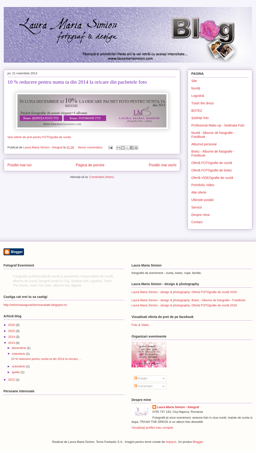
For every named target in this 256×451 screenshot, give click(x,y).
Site (194, 81)
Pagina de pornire (90, 165)
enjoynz (171, 442)
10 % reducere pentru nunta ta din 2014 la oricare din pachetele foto (77, 82)
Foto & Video (140, 325)
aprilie (16, 372)
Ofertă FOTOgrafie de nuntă (211, 163)
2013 (12, 343)
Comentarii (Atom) (101, 177)
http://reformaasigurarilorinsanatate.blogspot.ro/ (35, 305)
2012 (12, 379)
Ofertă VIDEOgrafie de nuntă (212, 178)
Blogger (198, 442)
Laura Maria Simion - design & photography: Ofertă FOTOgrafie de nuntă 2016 (184, 292)
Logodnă (197, 96)
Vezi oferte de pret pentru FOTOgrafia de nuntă (39, 137)
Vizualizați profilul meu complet (152, 427)
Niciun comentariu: (91, 147)
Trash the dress (202, 103)
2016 (12, 325)
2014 (12, 336)
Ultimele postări (202, 200)
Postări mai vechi (162, 165)
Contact (196, 222)
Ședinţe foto (200, 118)
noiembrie (19, 353)
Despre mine (200, 215)
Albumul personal (203, 144)
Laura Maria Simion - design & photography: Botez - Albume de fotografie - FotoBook (188, 300)
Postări (140, 378)
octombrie (19, 366)
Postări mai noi (19, 165)
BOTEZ (196, 111)
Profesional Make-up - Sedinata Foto (217, 125)
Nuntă (195, 88)
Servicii (196, 207)
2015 (12, 331)
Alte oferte (198, 192)
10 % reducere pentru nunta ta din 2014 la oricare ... (46, 359)
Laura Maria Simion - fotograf (178, 407)
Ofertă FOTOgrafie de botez (211, 170)
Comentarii (143, 386)
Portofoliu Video (202, 185)
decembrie (19, 348)
